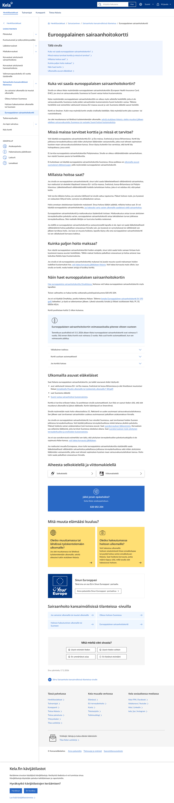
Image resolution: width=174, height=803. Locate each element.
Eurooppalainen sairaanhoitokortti (19, 113)
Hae (132, 4)
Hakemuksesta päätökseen (17, 152)
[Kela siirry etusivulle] (8, 4)
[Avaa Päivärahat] (36, 34)
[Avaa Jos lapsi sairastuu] (36, 124)
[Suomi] (146, 4)
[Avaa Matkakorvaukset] (36, 51)
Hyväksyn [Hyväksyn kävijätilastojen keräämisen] (16, 791)
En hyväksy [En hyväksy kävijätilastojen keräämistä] (30, 791)
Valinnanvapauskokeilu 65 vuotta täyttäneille (17, 75)
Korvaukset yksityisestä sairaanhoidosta (13, 58)
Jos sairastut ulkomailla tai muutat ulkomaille (19, 92)
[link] (10, 13)
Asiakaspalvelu (12, 146)
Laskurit (9, 157)
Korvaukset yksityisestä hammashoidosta (13, 67)
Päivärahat (7, 34)
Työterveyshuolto (10, 118)
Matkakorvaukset (10, 51)
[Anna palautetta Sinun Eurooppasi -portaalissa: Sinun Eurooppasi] (98, 591)
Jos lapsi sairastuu (10, 124)
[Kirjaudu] (163, 4)
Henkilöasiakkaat (12, 23)
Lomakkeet (10, 163)
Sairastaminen (10, 29)
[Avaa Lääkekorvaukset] (36, 46)
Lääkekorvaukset (10, 46)
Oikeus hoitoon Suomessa (16, 99)
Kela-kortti (7, 130)
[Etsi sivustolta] (112, 4)
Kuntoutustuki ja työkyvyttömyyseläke (19, 40)
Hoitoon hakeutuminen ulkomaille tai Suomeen (19, 105)
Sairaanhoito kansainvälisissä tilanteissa (15, 83)
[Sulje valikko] (36, 83)
